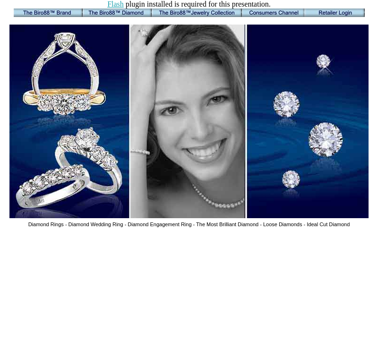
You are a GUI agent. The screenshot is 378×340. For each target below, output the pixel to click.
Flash (115, 4)
